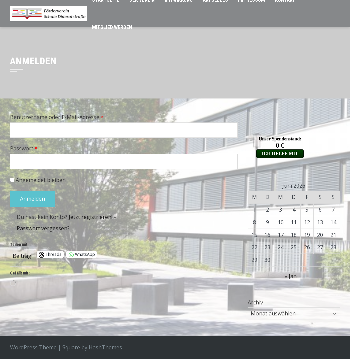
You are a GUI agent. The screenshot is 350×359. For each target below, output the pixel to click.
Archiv (255, 302)
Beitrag (22, 254)
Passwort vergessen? (43, 228)
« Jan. (291, 276)
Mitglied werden (112, 27)
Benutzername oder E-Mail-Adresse (57, 117)
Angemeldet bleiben (38, 180)
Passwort (24, 148)
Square (71, 347)
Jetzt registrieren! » (92, 217)
